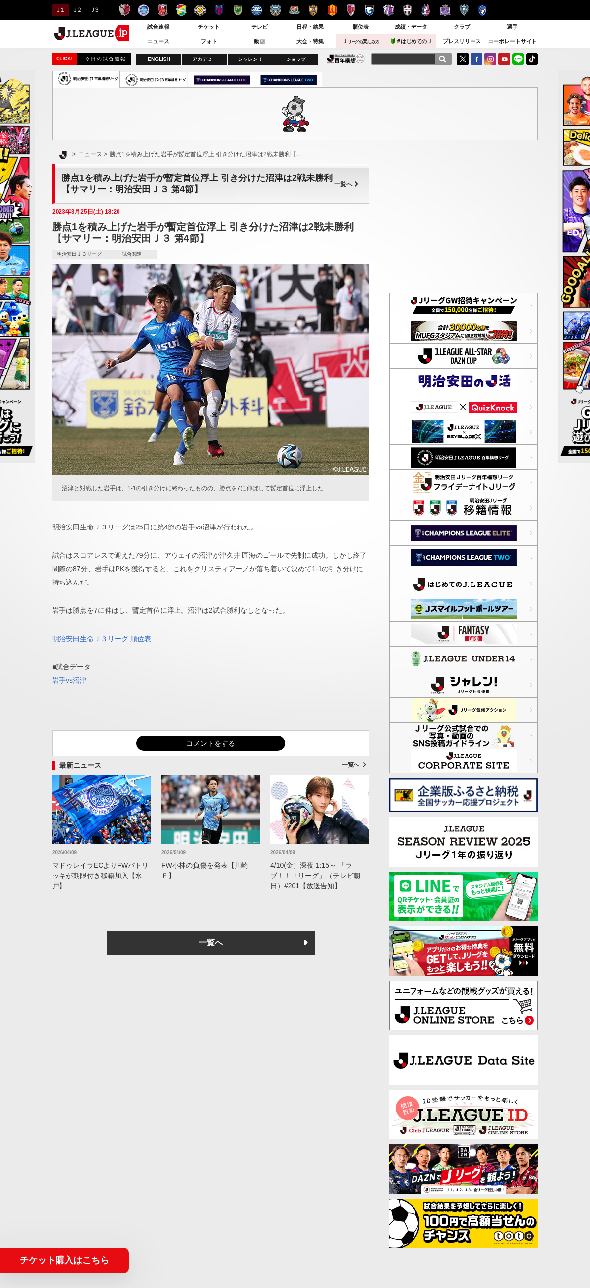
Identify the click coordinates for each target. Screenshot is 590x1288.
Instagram (490, 59)
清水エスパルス (313, 10)
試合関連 (132, 254)
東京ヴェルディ (238, 10)
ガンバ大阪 (369, 10)
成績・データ (411, 27)
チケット (209, 27)
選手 (512, 27)
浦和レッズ (162, 10)
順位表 (361, 27)
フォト (209, 41)
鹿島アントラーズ (124, 10)
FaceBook (476, 59)
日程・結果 (310, 27)
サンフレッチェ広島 (445, 10)
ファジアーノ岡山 (426, 10)
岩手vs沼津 (69, 680)
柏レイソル (200, 10)
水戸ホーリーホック (143, 10)
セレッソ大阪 (388, 10)
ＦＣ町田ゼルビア (256, 10)
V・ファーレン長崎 (482, 10)
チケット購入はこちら (64, 1260)
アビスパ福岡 (464, 10)
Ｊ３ (94, 9)
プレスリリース (462, 41)
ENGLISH (159, 59)
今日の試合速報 (105, 58)
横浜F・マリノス (294, 10)
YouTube (504, 59)
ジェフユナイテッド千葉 (181, 10)
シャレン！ (250, 59)
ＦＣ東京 (219, 10)
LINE (518, 59)
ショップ (296, 59)
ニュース (158, 41)
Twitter (463, 59)
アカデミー (204, 59)
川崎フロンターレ (275, 10)
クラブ (462, 27)
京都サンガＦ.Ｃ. (351, 10)
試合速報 (158, 27)
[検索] (442, 59)
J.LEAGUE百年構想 (346, 58)
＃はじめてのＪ (411, 41)
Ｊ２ (76, 9)
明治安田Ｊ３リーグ (79, 254)
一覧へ (346, 184)
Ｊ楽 (360, 41)
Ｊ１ (59, 9)
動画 (259, 41)
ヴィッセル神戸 (407, 10)
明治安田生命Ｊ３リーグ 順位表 (101, 639)
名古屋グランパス (332, 10)
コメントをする (210, 743)
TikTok (532, 59)
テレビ (259, 27)
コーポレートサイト (512, 41)
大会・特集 (310, 41)
